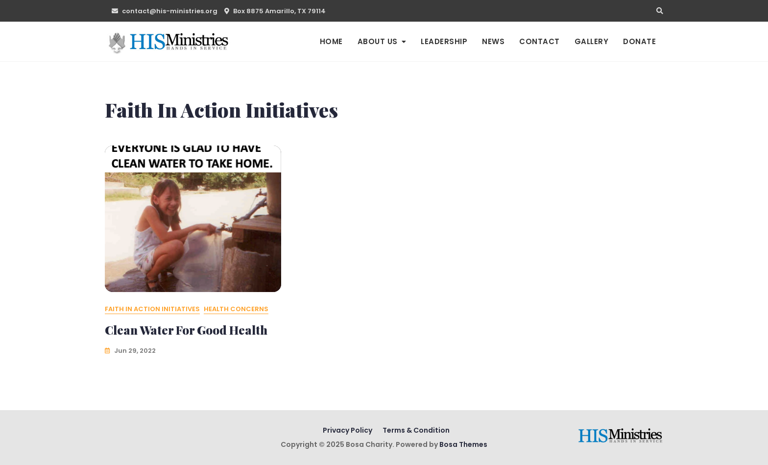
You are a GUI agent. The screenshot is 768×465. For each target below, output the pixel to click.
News (493, 41)
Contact (539, 41)
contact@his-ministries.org (164, 11)
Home (331, 41)
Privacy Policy (347, 430)
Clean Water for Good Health (186, 330)
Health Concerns (236, 309)
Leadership (444, 41)
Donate (639, 41)
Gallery (592, 41)
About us (378, 41)
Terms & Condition (416, 430)
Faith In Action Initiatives (152, 309)
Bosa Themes (463, 444)
